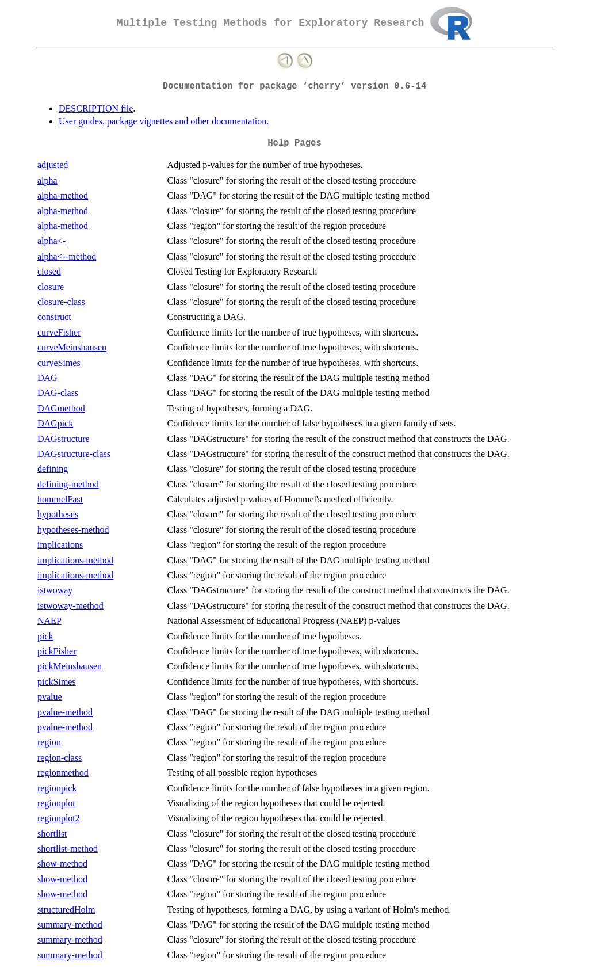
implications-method (75, 560)
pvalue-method (65, 712)
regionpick (57, 788)
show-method (62, 863)
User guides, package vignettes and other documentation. (164, 121)
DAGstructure (63, 439)
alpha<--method (66, 256)
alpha (47, 180)
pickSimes (56, 682)
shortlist (52, 834)
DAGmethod (61, 408)
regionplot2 (58, 818)
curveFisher (59, 332)
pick (45, 636)
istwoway (54, 590)
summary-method (69, 924)
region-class (59, 758)
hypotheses (57, 514)
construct (54, 317)
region (49, 742)
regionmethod (63, 773)
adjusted (52, 165)
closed (49, 271)
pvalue (49, 697)
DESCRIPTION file (96, 108)
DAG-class (57, 393)
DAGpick (55, 423)
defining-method (68, 484)
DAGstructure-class (73, 454)
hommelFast (60, 499)
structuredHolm (66, 909)
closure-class (61, 302)
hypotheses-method (73, 530)
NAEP (49, 621)
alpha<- (51, 241)
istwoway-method (70, 606)
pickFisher (57, 651)
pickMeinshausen (69, 666)
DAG (47, 378)
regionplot (56, 803)
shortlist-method (67, 848)
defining (52, 469)
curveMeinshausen (71, 347)
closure (50, 287)
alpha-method (62, 195)
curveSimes (59, 363)
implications (60, 545)
